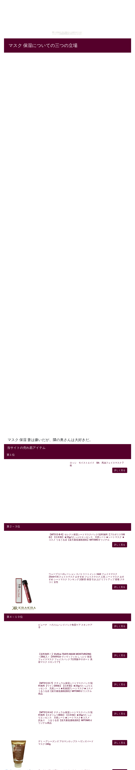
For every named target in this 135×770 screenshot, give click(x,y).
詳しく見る (119, 470)
